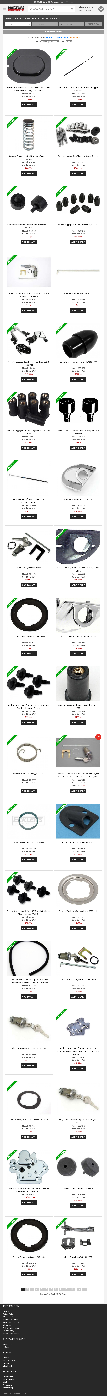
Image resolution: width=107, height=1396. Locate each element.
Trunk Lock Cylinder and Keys (28, 567)
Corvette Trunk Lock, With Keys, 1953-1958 (78, 979)
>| (84, 1289)
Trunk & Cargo (61, 37)
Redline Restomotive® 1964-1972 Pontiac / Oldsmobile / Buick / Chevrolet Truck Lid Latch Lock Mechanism (78, 1051)
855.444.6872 (40, 2)
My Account (8, 1376)
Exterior (49, 37)
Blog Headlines (9, 1366)
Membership (8, 1388)
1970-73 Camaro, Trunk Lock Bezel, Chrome (78, 636)
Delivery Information (11, 1328)
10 (66, 1289)
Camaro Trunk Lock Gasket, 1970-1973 (78, 842)
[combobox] (18, 24)
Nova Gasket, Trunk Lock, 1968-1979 (29, 842)
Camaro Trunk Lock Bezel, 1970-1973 (78, 499)
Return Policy (8, 1314)
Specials (6, 1363)
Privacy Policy (8, 1331)
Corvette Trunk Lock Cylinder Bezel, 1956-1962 (78, 911)
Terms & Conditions (11, 1334)
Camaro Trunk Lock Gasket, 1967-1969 (29, 636)
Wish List (7, 1382)
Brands (6, 1358)
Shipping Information (11, 1317)
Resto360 (7, 1311)
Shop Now (93, 24)
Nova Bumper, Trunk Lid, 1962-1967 (78, 1188)
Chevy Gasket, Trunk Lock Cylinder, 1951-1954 (29, 1119)
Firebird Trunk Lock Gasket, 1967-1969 (29, 1257)
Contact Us (53, 2)
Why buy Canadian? (11, 1322)
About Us (7, 1325)
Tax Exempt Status (10, 1320)
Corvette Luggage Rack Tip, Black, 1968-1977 (78, 362)
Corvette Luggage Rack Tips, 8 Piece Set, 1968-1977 (78, 224)
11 (72, 1289)
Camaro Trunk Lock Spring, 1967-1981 (28, 773)
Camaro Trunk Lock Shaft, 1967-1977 (78, 293)
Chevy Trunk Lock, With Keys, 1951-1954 (28, 1048)
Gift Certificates (9, 1360)
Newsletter (7, 1385)
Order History (8, 1379)
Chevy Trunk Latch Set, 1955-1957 (78, 1257)
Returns (6, 1347)
